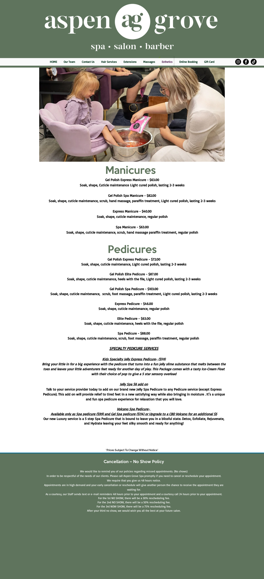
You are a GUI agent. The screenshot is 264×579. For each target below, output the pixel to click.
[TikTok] (254, 62)
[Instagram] (238, 62)
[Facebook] (246, 62)
